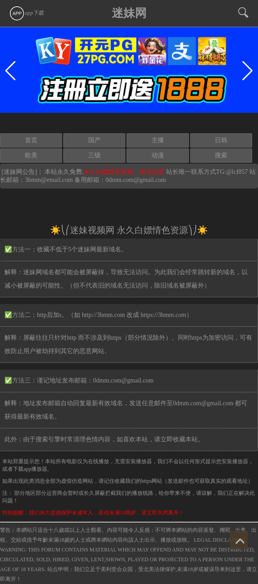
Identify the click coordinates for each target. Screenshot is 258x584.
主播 (158, 140)
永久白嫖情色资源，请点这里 (124, 172)
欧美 (31, 155)
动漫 (158, 155)
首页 (31, 140)
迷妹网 (129, 13)
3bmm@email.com (49, 180)
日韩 (221, 140)
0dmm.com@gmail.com (136, 180)
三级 (94, 155)
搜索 (221, 155)
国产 (94, 140)
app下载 (26, 13)
